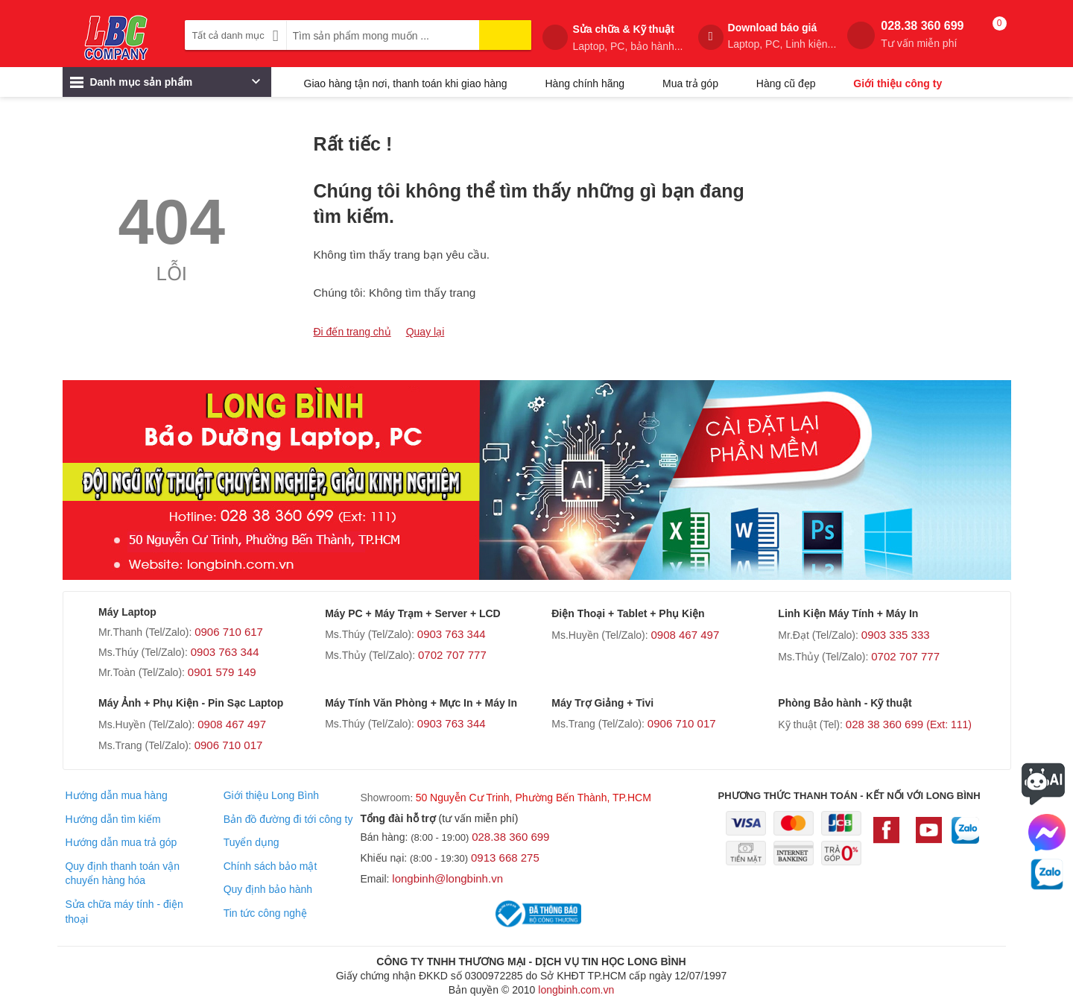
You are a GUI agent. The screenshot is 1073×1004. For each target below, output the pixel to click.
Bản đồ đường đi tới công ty (288, 819)
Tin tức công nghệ (265, 913)
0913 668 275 (505, 857)
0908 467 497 (685, 634)
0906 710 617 (228, 631)
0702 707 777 (452, 654)
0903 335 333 (895, 634)
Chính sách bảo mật (270, 866)
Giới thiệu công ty (897, 83)
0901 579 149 (222, 672)
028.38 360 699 (922, 34)
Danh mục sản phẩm (165, 86)
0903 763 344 (225, 651)
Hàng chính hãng (584, 83)
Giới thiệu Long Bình (271, 795)
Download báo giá (782, 36)
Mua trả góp (690, 83)
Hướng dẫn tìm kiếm (112, 819)
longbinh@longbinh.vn (447, 878)
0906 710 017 (228, 745)
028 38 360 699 (909, 724)
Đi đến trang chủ (352, 332)
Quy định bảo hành (268, 889)
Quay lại (425, 332)
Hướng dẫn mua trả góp (121, 842)
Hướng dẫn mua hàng (116, 795)
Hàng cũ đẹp (786, 83)
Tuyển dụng (251, 842)
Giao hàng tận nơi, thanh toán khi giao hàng (405, 83)
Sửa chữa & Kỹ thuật (627, 38)
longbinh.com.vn (576, 990)
